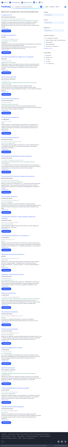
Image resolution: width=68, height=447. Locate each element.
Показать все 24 (48, 48)
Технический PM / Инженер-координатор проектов (17, 176)
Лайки (19, 438)
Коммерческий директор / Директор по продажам (17, 57)
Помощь (14, 436)
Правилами (44, 445)
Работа (57, 6)
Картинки (52, 6)
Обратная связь (21, 436)
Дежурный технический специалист (12, 254)
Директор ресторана (8, 368)
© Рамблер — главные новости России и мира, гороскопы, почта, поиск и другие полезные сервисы (25, 434)
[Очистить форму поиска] (38, 6)
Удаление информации (44, 436)
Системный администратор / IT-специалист (15, 235)
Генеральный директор (8, 35)
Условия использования (32, 436)
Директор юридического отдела (11, 347)
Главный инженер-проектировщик (12, 406)
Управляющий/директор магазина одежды (15, 388)
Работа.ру (64, 445)
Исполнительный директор (10, 98)
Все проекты (31, 438)
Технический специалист (9, 196)
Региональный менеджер (9, 312)
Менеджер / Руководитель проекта (12, 274)
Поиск (46, 6)
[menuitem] (4, 2)
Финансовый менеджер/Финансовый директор (16, 156)
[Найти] (41, 6)
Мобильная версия (6, 436)
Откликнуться (6, 31)
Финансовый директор (8, 77)
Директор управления (8, 293)
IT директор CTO (6, 15)
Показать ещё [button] (4, 28)
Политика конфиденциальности (9, 438)
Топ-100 (25, 438)
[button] (21, 25)
